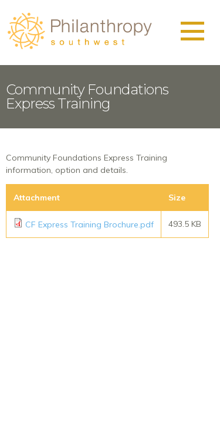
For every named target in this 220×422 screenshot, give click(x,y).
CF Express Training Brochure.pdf (89, 224)
